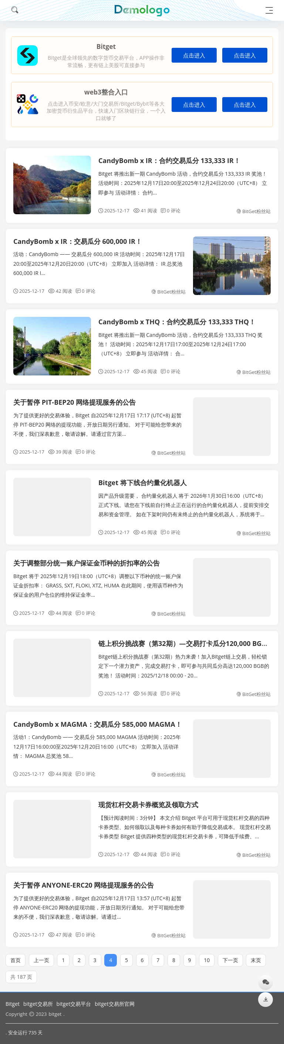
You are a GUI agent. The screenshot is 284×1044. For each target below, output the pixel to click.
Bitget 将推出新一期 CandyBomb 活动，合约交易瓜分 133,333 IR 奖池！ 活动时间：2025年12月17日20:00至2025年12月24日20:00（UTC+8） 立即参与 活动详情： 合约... (182, 183)
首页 (15, 955)
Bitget (13, 1003)
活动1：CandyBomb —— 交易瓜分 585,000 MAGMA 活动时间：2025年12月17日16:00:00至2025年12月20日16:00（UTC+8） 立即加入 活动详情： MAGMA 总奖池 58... (97, 742)
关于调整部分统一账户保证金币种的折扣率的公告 (86, 558)
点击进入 (194, 55)
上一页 (41, 955)
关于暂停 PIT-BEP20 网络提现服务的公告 (74, 397)
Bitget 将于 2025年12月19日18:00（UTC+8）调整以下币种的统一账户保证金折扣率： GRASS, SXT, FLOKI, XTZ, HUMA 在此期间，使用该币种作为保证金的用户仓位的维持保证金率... (98, 580)
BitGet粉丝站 (253, 211)
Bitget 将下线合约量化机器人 (142, 478)
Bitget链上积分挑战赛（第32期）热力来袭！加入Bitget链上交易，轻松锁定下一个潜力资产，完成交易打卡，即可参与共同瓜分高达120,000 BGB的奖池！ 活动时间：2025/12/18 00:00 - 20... (183, 661)
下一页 (230, 955)
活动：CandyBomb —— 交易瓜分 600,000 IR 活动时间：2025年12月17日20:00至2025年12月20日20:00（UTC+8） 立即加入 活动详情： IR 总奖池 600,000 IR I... (99, 263)
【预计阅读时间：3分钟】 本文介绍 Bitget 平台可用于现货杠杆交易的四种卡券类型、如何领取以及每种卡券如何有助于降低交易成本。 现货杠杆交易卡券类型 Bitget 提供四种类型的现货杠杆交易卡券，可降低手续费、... (184, 822)
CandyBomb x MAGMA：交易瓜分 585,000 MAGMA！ (97, 719)
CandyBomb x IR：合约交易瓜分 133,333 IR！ (169, 160)
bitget (54, 1014)
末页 (256, 955)
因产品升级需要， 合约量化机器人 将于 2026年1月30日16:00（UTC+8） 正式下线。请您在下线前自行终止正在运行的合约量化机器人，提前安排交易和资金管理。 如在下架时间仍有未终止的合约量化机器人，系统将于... (183, 500)
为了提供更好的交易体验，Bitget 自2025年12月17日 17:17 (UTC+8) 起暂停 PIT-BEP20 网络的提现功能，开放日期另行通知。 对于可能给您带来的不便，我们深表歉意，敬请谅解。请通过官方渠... (97, 419)
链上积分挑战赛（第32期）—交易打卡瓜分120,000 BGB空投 (188, 638)
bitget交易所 (38, 1003)
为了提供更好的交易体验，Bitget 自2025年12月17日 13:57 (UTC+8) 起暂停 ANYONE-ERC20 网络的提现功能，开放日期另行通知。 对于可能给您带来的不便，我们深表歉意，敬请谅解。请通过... (99, 902)
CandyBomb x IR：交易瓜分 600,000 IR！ (77, 241)
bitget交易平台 (74, 1003)
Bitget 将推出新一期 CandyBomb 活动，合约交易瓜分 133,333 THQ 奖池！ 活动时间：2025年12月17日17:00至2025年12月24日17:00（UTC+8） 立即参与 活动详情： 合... (180, 339)
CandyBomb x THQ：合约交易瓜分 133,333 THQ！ (177, 316)
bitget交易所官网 (115, 1003)
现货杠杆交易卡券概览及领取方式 (148, 799)
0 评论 (170, 210)
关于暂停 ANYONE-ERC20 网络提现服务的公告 (83, 880)
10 (207, 955)
